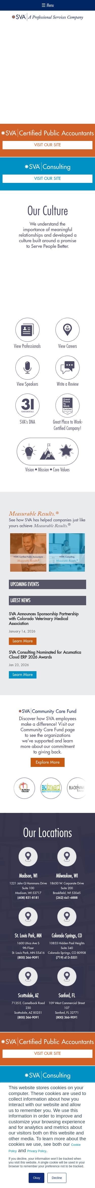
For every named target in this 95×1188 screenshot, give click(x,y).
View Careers (67, 346)
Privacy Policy (36, 1151)
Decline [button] (57, 1178)
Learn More (23, 641)
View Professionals (27, 346)
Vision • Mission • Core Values (47, 469)
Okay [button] (36, 1178)
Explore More (48, 762)
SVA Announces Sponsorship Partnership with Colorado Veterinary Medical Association (44, 619)
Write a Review (68, 384)
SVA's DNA (27, 422)
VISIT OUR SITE (47, 145)
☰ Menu (48, 5)
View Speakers (27, 384)
